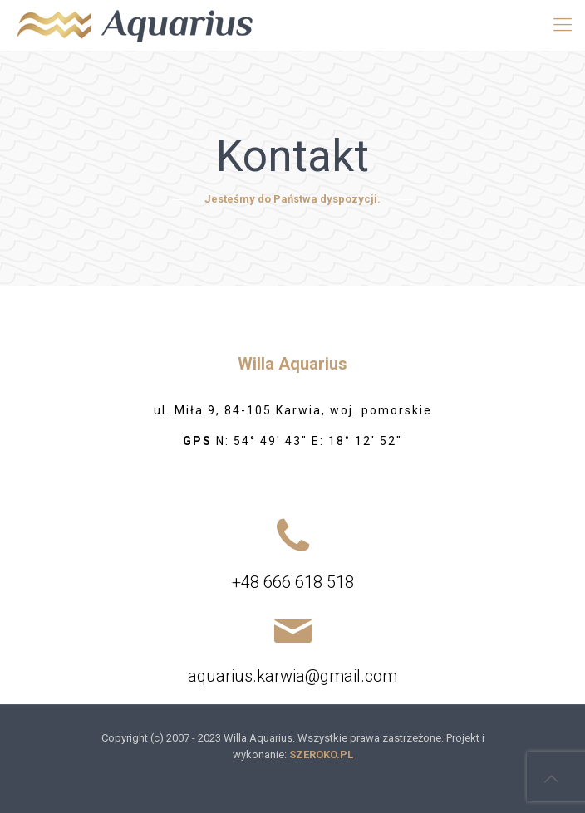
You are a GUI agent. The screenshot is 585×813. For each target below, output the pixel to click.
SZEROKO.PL (321, 754)
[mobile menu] (562, 25)
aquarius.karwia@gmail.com (292, 676)
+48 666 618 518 (293, 582)
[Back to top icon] (550, 779)
